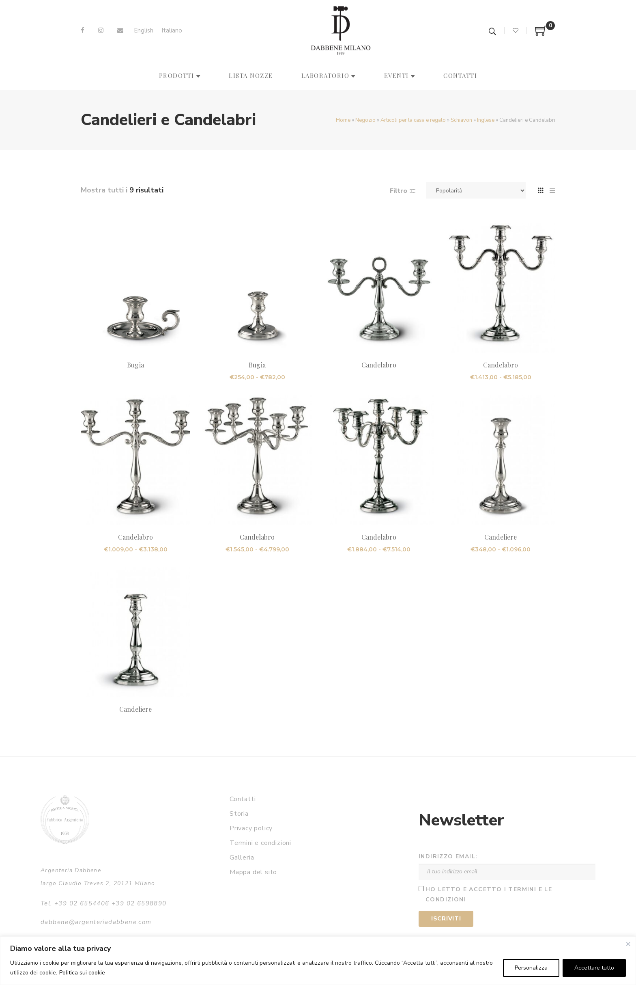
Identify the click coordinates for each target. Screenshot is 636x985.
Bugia (135, 365)
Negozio (365, 120)
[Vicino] (628, 944)
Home (343, 120)
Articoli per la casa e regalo (413, 120)
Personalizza (531, 968)
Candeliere (500, 537)
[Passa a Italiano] (171, 30)
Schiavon (461, 120)
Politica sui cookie (82, 972)
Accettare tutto (594, 968)
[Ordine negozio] (476, 190)
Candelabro (378, 365)
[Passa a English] (143, 30)
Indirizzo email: (448, 856)
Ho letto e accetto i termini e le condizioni (488, 894)
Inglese (485, 120)
